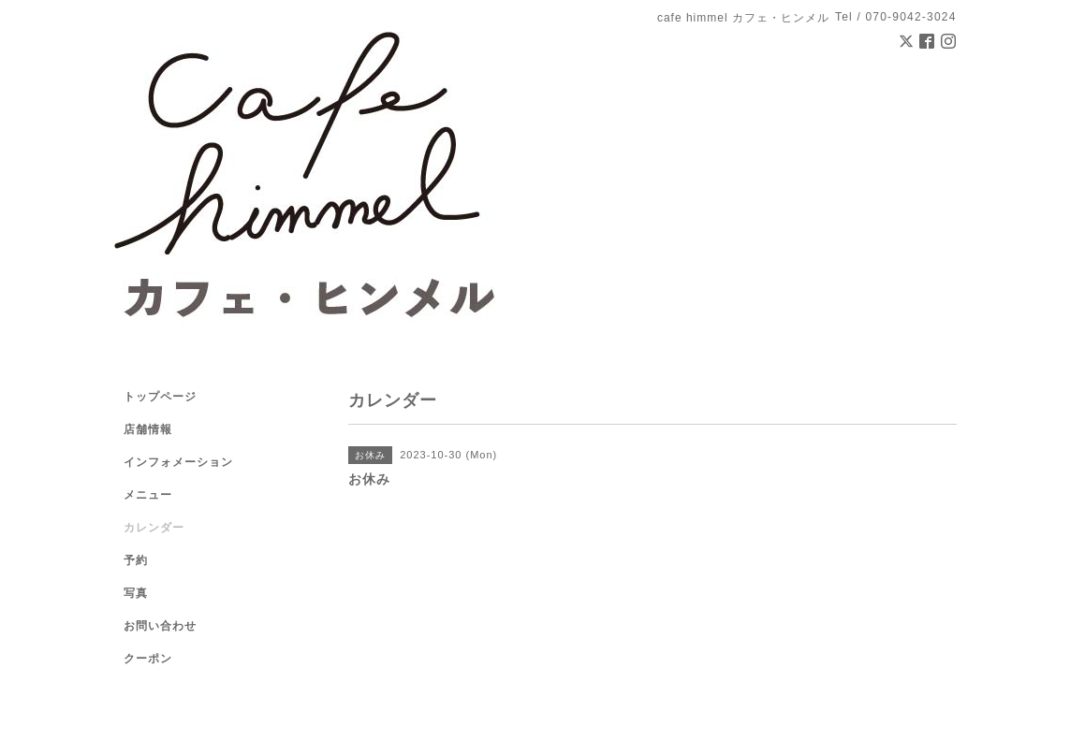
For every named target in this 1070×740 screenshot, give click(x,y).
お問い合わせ (160, 625)
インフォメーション (178, 462)
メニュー (148, 494)
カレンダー (154, 527)
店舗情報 (148, 429)
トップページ (160, 396)
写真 (136, 593)
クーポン (148, 658)
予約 (136, 560)
